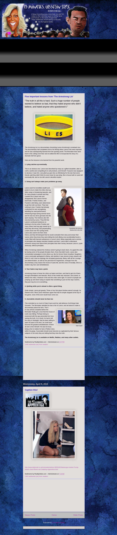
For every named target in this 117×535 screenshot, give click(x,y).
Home (54, 515)
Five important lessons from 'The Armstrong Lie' (49, 96)
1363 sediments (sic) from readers (36, 476)
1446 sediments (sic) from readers (36, 344)
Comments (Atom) (58, 522)
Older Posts (78, 515)
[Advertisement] (23, 62)
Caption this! (31, 390)
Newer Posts (30, 515)
